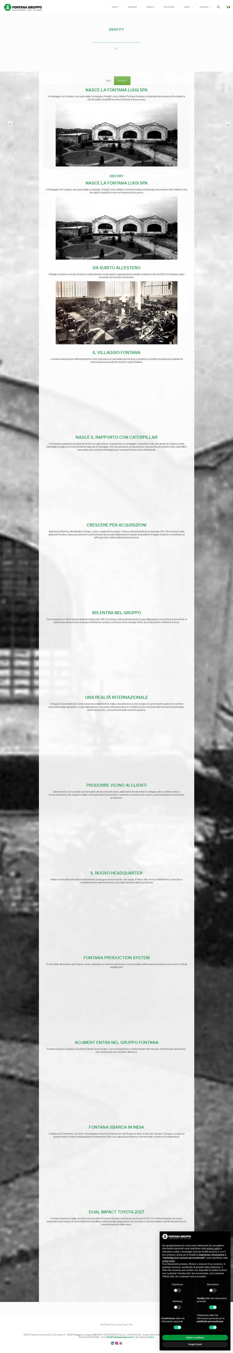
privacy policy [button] (213, 1248)
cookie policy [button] (168, 1261)
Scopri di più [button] (195, 1344)
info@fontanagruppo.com (119, 1337)
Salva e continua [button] (195, 1337)
